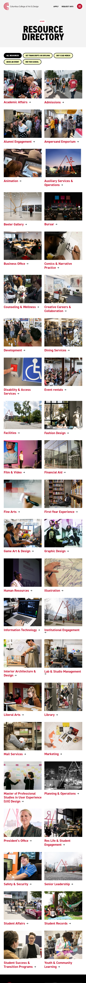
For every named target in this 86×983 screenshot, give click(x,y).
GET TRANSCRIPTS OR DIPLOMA (38, 55)
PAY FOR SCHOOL (32, 62)
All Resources (12, 55)
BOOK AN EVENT (12, 62)
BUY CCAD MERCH (63, 55)
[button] (79, 6)
